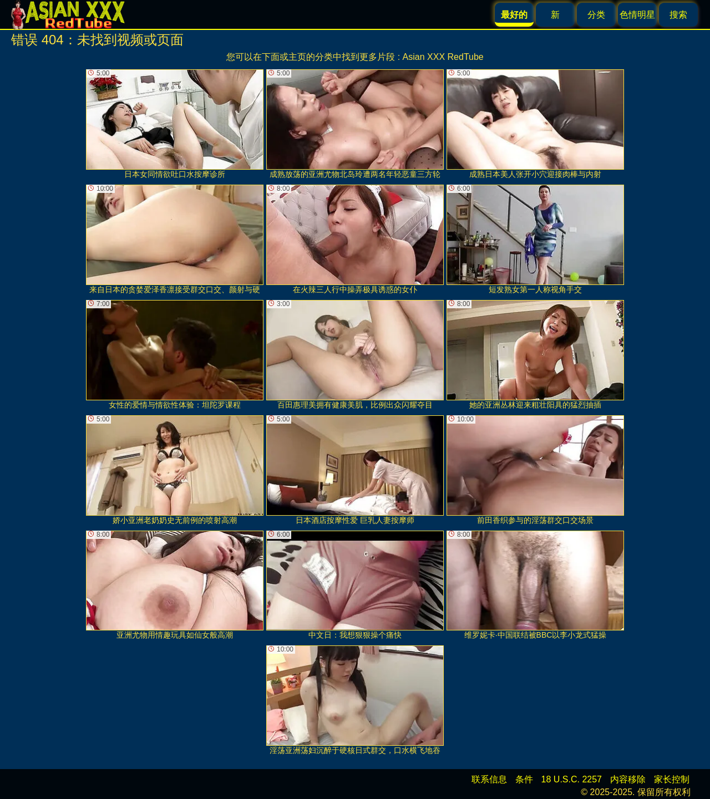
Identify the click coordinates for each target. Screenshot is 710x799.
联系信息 (489, 779)
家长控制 (671, 779)
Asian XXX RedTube (443, 57)
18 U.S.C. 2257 (571, 779)
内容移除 (628, 779)
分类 (596, 14)
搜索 (678, 14)
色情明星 (637, 14)
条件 (524, 779)
